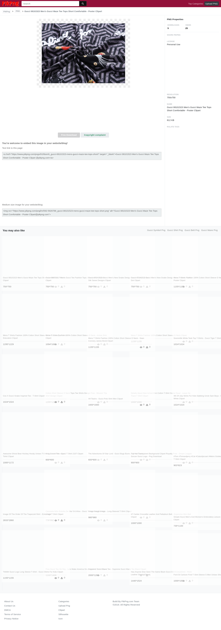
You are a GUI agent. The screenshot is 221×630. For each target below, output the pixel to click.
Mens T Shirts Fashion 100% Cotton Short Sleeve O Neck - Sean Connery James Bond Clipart (106, 341)
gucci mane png (209, 230)
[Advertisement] (83, 111)
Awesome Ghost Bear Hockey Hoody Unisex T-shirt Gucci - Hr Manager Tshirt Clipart (20, 456)
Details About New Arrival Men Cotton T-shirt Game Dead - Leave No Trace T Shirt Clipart (149, 396)
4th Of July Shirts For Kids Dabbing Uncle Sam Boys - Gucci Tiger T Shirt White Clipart (192, 398)
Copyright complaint (95, 135)
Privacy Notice (11, 618)
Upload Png (64, 605)
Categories (63, 601)
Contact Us (9, 605)
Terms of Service (12, 614)
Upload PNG (211, 3)
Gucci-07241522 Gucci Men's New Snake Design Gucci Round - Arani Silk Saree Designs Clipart (106, 280)
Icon (60, 618)
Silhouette (63, 614)
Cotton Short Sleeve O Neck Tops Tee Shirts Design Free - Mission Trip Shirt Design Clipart (62, 396)
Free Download (69, 135)
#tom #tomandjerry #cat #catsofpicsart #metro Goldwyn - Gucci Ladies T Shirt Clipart (191, 459)
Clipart (61, 610)
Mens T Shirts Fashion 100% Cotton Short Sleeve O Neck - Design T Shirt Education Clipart (21, 338)
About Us (8, 601)
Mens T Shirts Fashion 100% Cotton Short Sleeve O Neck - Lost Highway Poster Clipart (192, 280)
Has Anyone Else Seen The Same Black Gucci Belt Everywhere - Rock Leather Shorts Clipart (148, 575)
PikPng (6, 11)
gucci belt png (192, 230)
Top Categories (195, 3)
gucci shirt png (175, 230)
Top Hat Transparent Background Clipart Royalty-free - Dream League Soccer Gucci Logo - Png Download (148, 456)
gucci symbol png (156, 230)
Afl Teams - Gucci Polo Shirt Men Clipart (105, 399)
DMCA (7, 610)
